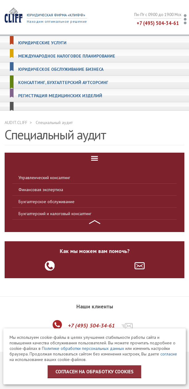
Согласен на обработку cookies (94, 371)
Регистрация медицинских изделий (60, 96)
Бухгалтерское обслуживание (46, 201)
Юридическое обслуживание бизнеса (60, 69)
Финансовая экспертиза (40, 189)
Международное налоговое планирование (66, 56)
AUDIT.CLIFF (16, 122)
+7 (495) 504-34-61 (158, 22)
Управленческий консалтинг (44, 177)
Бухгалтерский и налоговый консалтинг (54, 213)
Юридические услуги (42, 43)
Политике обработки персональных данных (83, 348)
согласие (168, 354)
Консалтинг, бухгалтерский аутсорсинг (63, 82)
